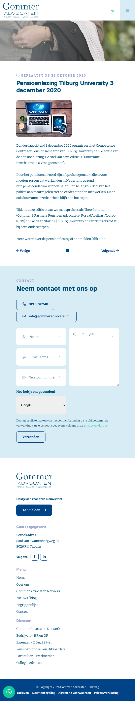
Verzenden (31, 437)
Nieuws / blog (26, 598)
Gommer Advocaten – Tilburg (79, 687)
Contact (22, 612)
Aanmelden (34, 510)
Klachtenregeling (43, 693)
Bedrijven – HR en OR (32, 635)
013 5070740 (35, 304)
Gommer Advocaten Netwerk (38, 591)
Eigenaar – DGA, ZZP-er (34, 642)
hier (102, 239)
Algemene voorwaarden (74, 693)
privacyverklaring (95, 425)
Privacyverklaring (106, 693)
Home (21, 578)
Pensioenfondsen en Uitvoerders (41, 649)
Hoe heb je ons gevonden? (35, 392)
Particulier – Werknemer (35, 656)
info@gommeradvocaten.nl (46, 316)
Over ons (23, 584)
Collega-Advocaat (29, 663)
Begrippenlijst (27, 605)
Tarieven (23, 693)
